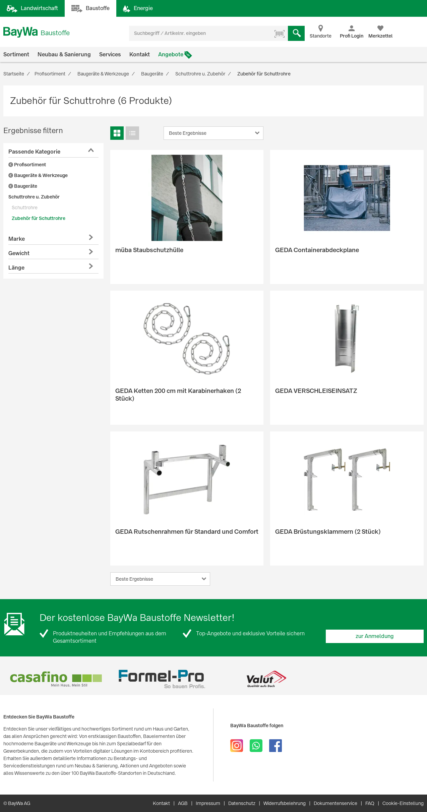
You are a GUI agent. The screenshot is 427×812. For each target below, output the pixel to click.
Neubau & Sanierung (64, 54)
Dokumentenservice (335, 803)
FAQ (369, 803)
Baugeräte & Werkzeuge (38, 175)
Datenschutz (241, 803)
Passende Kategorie (34, 151)
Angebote (170, 54)
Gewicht (18, 253)
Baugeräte (22, 186)
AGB (183, 803)
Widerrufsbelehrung (284, 803)
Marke (16, 238)
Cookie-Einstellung (403, 803)
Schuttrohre (25, 208)
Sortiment (16, 54)
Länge (16, 267)
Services (110, 54)
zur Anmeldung (375, 636)
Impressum (208, 803)
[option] (56, 679)
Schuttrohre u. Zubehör (34, 197)
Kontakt (139, 54)
